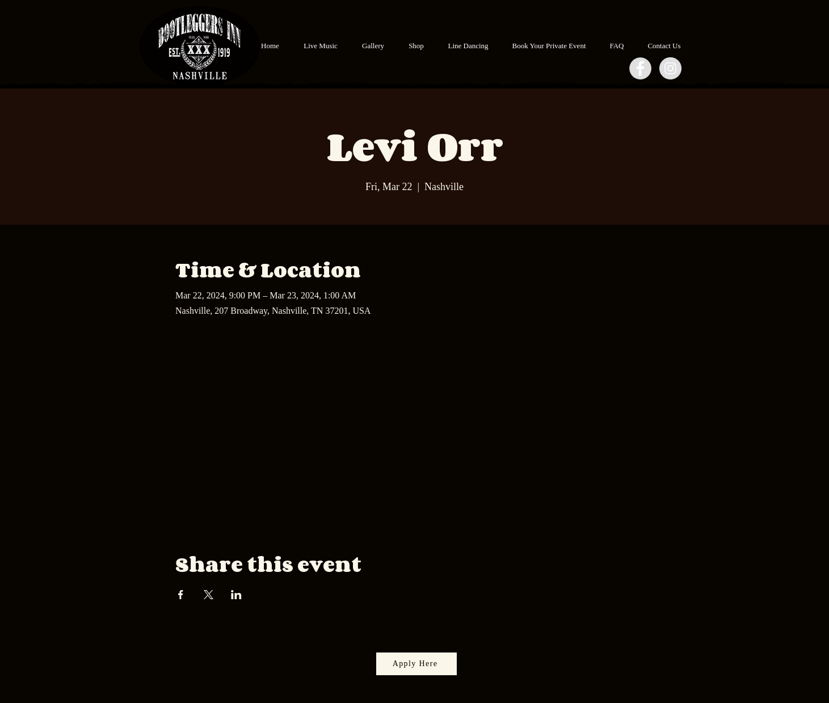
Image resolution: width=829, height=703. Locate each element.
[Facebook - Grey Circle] (640, 68)
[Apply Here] (416, 664)
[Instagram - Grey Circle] (670, 68)
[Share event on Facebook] (180, 594)
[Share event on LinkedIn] (236, 594)
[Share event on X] (208, 594)
